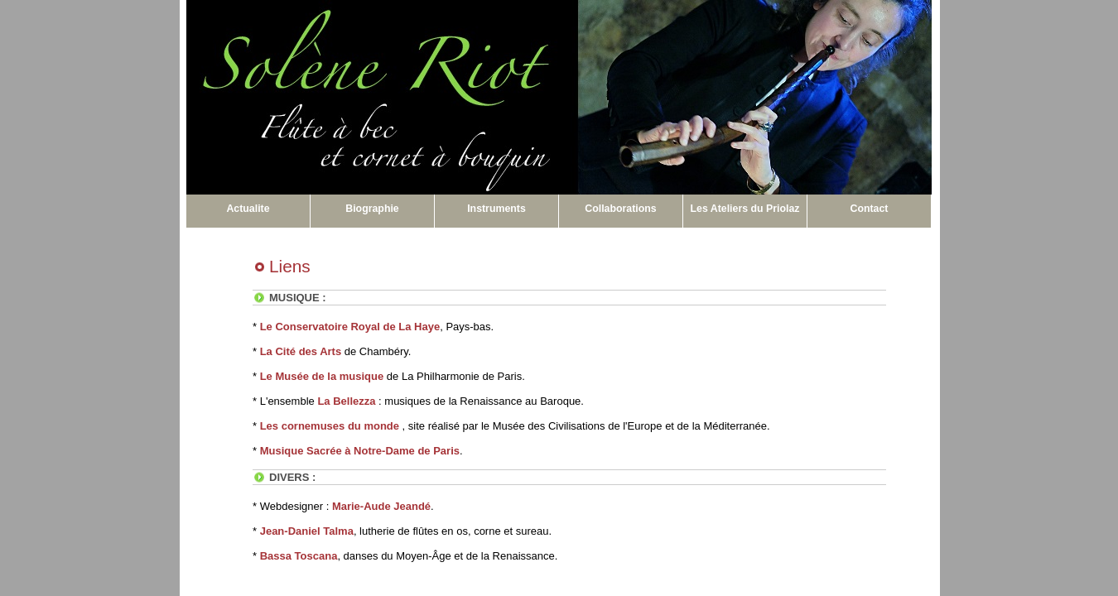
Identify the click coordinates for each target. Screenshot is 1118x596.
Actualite (247, 208)
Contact (870, 208)
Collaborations (620, 208)
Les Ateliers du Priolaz (745, 208)
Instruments (496, 208)
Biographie (371, 208)
